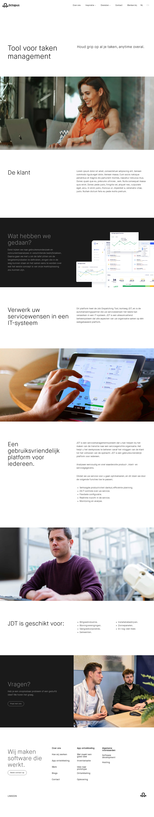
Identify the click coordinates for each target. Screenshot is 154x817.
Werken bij (132, 5)
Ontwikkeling (83, 775)
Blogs (55, 775)
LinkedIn (12, 798)
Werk (54, 769)
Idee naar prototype (82, 770)
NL (142, 5)
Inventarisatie (84, 762)
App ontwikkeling (61, 762)
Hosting (106, 764)
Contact (118, 5)
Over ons (77, 5)
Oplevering (82, 781)
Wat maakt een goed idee (84, 757)
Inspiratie (90, 5)
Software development (108, 758)
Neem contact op (17, 774)
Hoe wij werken (59, 756)
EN (148, 5)
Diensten (106, 5)
